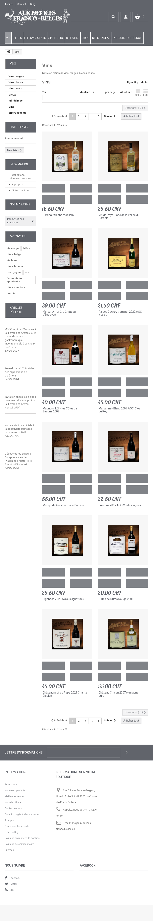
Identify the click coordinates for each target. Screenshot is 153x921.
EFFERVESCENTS (35, 38)
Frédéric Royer (13, 832)
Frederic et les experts (17, 826)
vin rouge (13, 248)
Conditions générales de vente (22, 814)
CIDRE (85, 38)
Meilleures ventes (15, 796)
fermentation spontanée (15, 280)
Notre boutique (20, 190)
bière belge (14, 254)
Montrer (84, 92)
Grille (138, 92)
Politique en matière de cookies (22, 838)
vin (27, 272)
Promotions (11, 784)
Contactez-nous (14, 808)
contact (21, 4)
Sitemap (9, 850)
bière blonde (15, 266)
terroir (11, 293)
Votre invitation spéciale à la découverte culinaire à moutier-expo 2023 (19, 429)
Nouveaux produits (15, 790)
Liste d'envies (19, 127)
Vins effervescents (17, 109)
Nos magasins (20, 204)
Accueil (9, 4)
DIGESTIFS (72, 38)
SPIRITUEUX (56, 38)
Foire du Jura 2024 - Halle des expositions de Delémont (19, 372)
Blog (32, 4)
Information (19, 164)
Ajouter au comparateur (53, 199)
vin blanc (12, 260)
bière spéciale (16, 287)
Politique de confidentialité (19, 844)
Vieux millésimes (16, 97)
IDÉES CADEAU (101, 38)
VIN (8, 38)
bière (26, 248)
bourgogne (14, 272)
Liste (145, 92)
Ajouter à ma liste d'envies (81, 188)
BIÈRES (17, 38)
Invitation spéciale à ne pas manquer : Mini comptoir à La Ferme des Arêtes (20, 400)
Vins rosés (15, 88)
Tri (44, 92)
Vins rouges (16, 76)
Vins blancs (16, 82)
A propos (17, 184)
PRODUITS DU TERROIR (127, 38)
